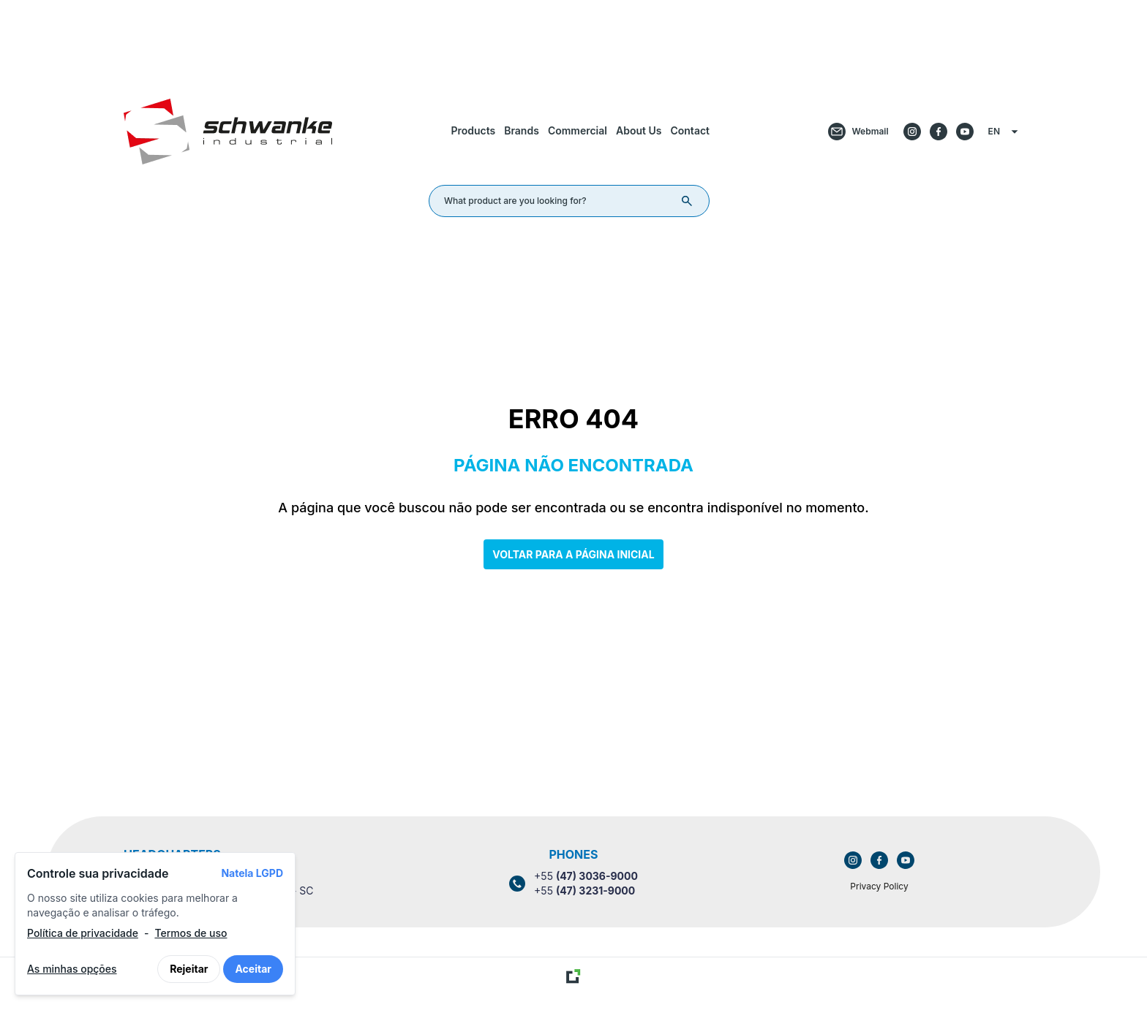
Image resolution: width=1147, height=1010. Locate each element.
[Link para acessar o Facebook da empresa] (879, 860)
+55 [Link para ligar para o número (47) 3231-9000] (584, 890)
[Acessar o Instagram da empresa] (912, 131)
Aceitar (253, 968)
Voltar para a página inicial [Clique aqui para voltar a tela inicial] (573, 554)
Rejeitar (189, 968)
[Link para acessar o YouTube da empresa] (905, 860)
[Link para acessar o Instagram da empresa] (853, 860)
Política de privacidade (82, 933)
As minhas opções (72, 968)
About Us (638, 130)
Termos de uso (190, 933)
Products (473, 130)
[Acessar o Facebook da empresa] (938, 131)
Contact (690, 130)
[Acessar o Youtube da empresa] (965, 131)
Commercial (577, 130)
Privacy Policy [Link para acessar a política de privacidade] (879, 886)
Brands (521, 130)
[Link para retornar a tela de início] (573, 39)
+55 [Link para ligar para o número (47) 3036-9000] (586, 876)
